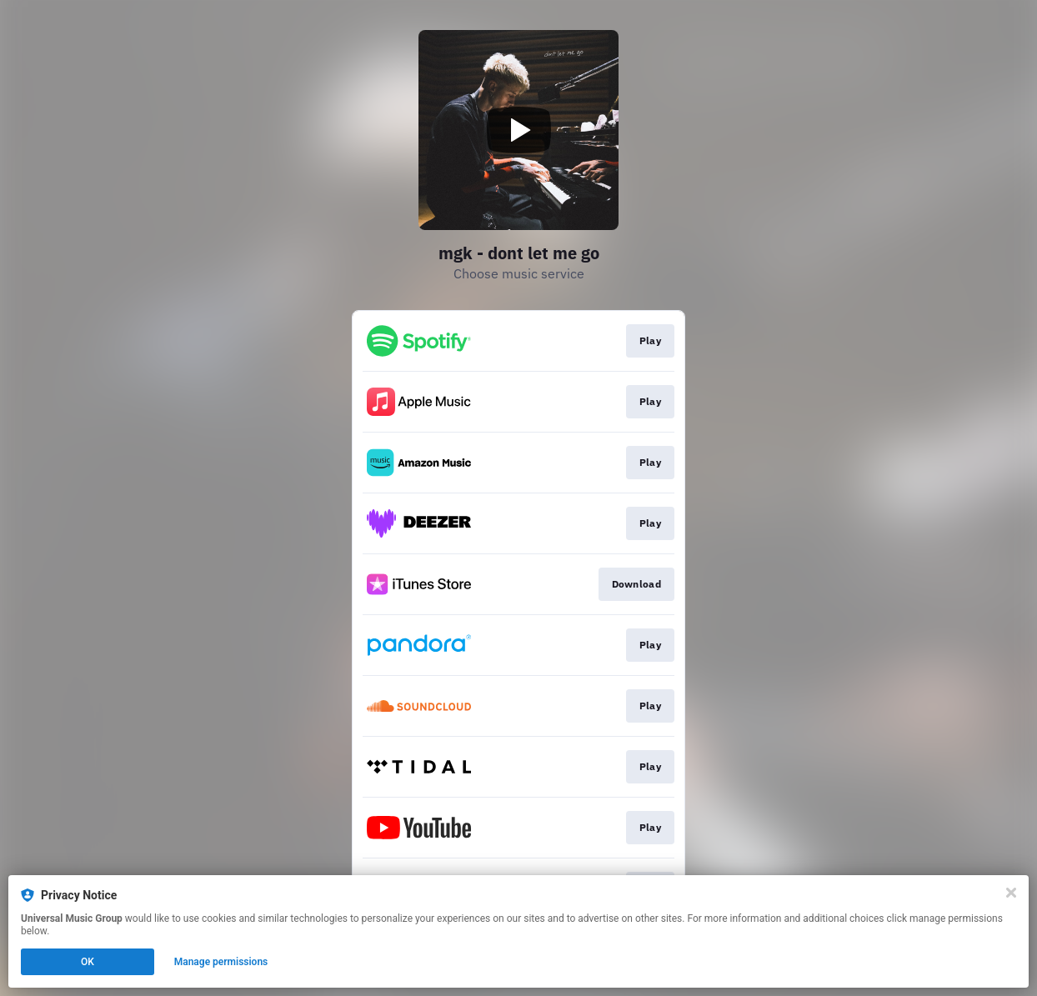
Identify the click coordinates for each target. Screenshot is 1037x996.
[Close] (1011, 892)
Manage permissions (221, 962)
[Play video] (518, 130)
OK (87, 962)
